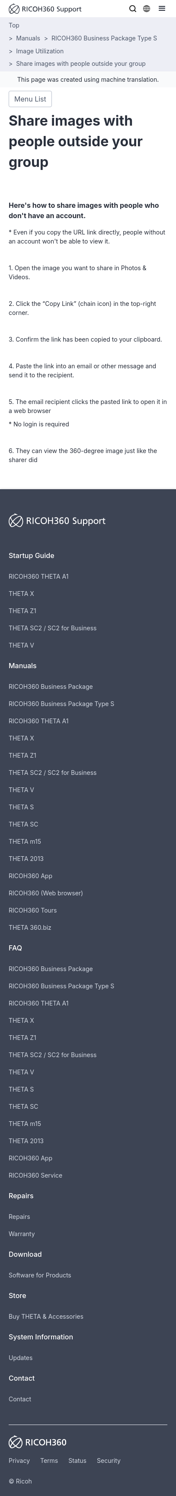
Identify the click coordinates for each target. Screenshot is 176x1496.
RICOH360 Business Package (51, 686)
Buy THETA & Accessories (46, 1316)
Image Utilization (40, 51)
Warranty (22, 1233)
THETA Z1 (22, 610)
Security (109, 1460)
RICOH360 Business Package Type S (104, 38)
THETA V (21, 645)
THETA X (21, 593)
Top (14, 25)
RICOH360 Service (35, 1175)
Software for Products (40, 1275)
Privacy (19, 1460)
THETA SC (23, 824)
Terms (49, 1460)
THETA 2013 (26, 858)
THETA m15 (25, 841)
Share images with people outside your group (81, 63)
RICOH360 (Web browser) (46, 893)
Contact (20, 1399)
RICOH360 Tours (33, 910)
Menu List (30, 99)
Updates (20, 1357)
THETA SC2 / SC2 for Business (52, 628)
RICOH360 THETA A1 (38, 576)
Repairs (19, 1216)
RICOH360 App (30, 875)
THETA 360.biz (30, 927)
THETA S (21, 807)
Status (77, 1460)
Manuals (28, 38)
